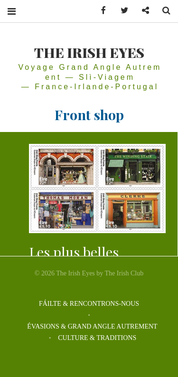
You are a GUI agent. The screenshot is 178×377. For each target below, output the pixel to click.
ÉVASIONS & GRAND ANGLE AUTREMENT (92, 326)
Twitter (121, 10)
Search (162, 10)
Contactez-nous (141, 10)
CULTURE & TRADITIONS (97, 337)
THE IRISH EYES (89, 52)
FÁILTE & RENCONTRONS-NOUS (89, 303)
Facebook (100, 10)
